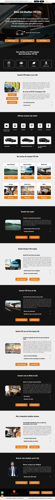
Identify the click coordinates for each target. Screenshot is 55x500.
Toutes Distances (11, 164)
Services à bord (27, 105)
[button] (38, 102)
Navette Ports (27, 184)
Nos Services (28, 2)
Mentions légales (32, 498)
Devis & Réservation (36, 2)
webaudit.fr (50, 498)
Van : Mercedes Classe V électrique (42, 147)
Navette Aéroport (27, 164)
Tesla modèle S (7, 146)
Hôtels (44, 184)
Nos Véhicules (20, 2)
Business (11, 184)
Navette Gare (44, 164)
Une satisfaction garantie (29, 102)
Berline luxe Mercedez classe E (26, 146)
